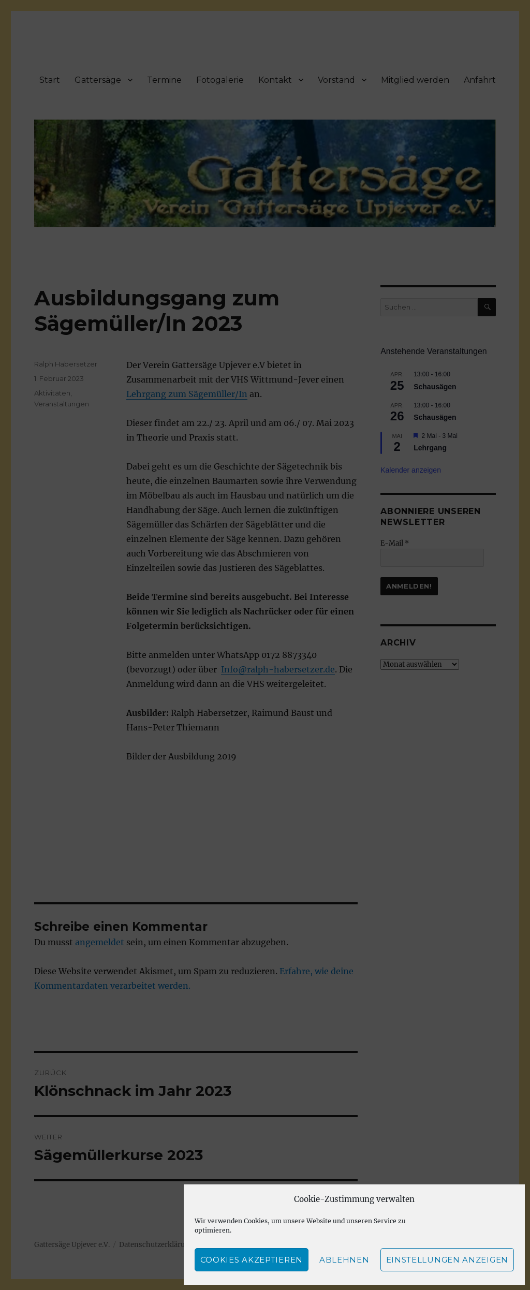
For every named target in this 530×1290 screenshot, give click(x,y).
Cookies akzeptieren (251, 1260)
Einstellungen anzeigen (447, 1260)
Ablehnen (344, 1260)
